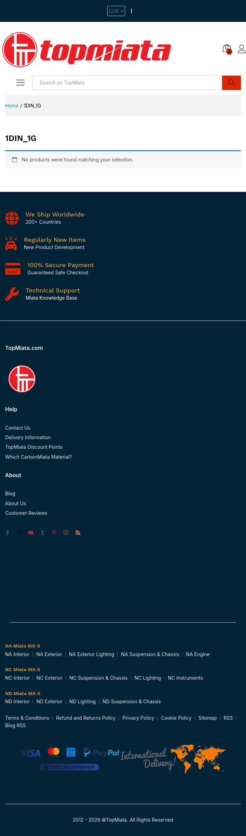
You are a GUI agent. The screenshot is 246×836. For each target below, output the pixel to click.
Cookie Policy (176, 718)
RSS (228, 718)
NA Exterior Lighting (91, 654)
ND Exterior (50, 701)
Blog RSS (15, 725)
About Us (15, 503)
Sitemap (208, 718)
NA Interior (17, 654)
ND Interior (17, 701)
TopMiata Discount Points (34, 447)
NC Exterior (50, 678)
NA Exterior (49, 654)
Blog (10, 493)
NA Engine (197, 654)
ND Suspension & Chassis (131, 701)
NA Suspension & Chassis (150, 654)
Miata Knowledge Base (51, 298)
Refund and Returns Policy (85, 718)
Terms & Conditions (27, 718)
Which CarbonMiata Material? (38, 457)
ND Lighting (82, 701)
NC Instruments (185, 678)
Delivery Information (28, 437)
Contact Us (17, 428)
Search (231, 83)
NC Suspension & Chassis (98, 678)
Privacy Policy (138, 718)
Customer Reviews (26, 513)
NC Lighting (148, 678)
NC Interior (17, 678)
